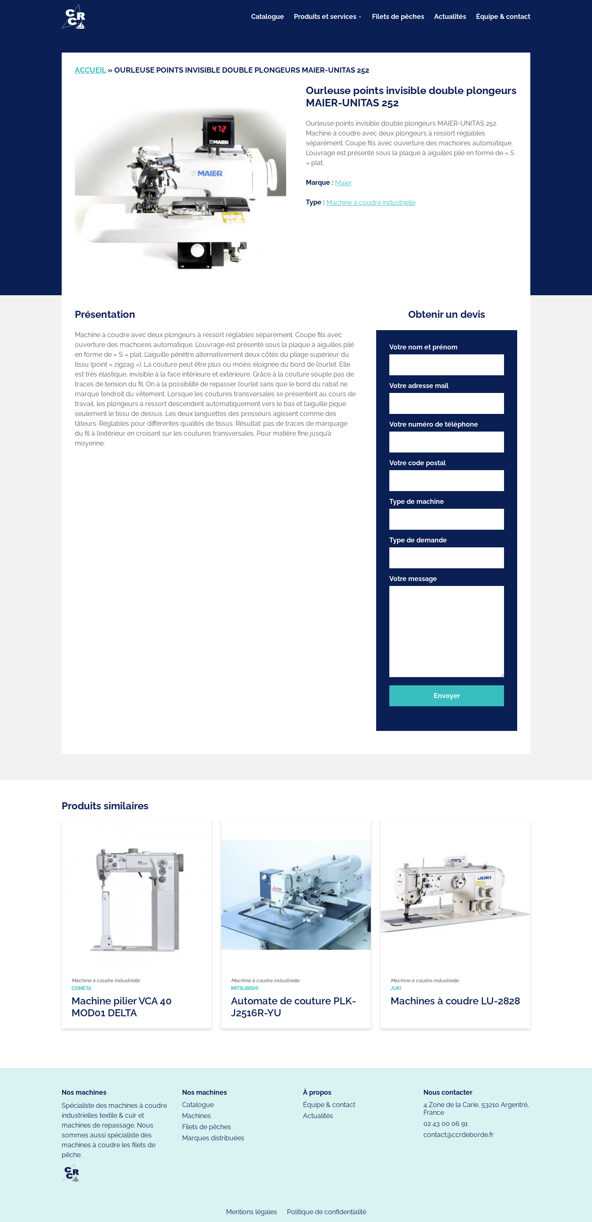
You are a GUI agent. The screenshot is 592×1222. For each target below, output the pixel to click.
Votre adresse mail (446, 398)
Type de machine (446, 514)
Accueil (90, 70)
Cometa (81, 988)
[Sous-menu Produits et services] (360, 17)
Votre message (446, 627)
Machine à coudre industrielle (371, 203)
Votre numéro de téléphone (446, 436)
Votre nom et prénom (446, 359)
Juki (396, 988)
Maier (343, 183)
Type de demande (446, 552)
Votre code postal (446, 475)
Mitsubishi (244, 988)
